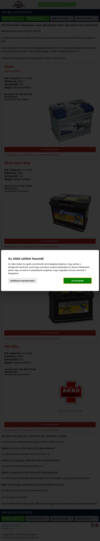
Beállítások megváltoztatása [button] (22, 281)
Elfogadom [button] (77, 281)
